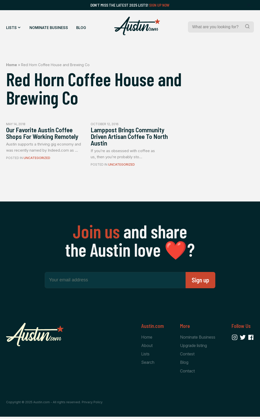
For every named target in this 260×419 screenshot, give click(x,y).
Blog (81, 27)
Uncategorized (37, 166)
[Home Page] (137, 26)
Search (147, 364)
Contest (187, 355)
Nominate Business (48, 27)
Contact (187, 372)
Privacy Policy (92, 404)
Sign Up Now (159, 5)
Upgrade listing (193, 347)
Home (11, 65)
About (147, 347)
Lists (11, 27)
